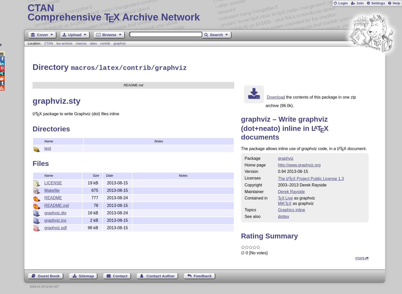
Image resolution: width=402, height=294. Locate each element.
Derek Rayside (291, 191)
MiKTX (285, 203)
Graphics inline (291, 209)
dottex (283, 216)
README (53, 197)
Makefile (52, 189)
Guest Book (49, 275)
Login (343, 3)
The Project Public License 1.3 (311, 178)
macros (81, 43)
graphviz (120, 43)
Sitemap (86, 275)
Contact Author (160, 275)
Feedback (203, 275)
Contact (120, 275)
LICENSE (53, 182)
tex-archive (64, 43)
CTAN (48, 43)
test (47, 147)
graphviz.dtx (55, 212)
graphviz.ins (55, 219)
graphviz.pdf (55, 227)
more (360, 257)
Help (396, 3)
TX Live (285, 197)
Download (276, 96)
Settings (378, 3)
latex (93, 43)
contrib (105, 43)
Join (360, 3)
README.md (56, 205)
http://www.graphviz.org (299, 164)
